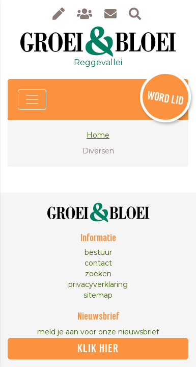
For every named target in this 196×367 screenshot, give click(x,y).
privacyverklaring (98, 284)
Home (98, 135)
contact (98, 263)
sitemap (98, 295)
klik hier (98, 349)
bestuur (98, 252)
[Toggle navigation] (32, 99)
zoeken (98, 273)
